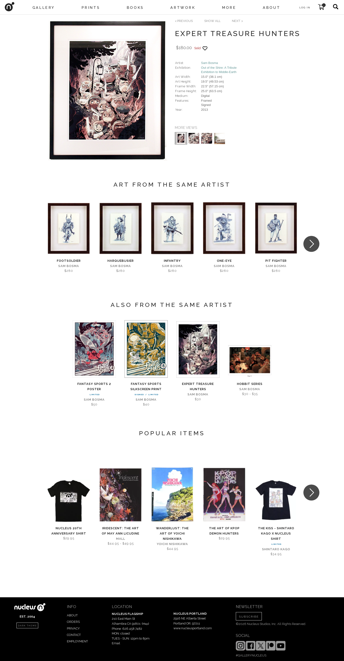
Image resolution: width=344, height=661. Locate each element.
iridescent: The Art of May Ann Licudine (120, 530)
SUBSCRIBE (249, 616)
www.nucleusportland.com (192, 628)
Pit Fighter (276, 260)
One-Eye (224, 260)
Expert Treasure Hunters (198, 386)
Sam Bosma (209, 63)
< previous (184, 21)
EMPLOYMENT (77, 641)
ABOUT (72, 615)
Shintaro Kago (276, 549)
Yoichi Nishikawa (172, 544)
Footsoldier (69, 260)
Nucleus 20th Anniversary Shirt (68, 530)
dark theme (27, 625)
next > (237, 21)
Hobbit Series (250, 384)
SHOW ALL (212, 21)
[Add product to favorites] (205, 48)
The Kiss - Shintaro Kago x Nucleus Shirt (276, 533)
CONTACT (74, 635)
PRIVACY (73, 628)
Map (145, 623)
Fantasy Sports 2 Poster (94, 386)
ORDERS (73, 622)
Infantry (172, 260)
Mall (120, 538)
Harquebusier (121, 260)
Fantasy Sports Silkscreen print (146, 386)
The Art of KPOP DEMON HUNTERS (224, 530)
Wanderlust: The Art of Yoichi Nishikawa (172, 533)
